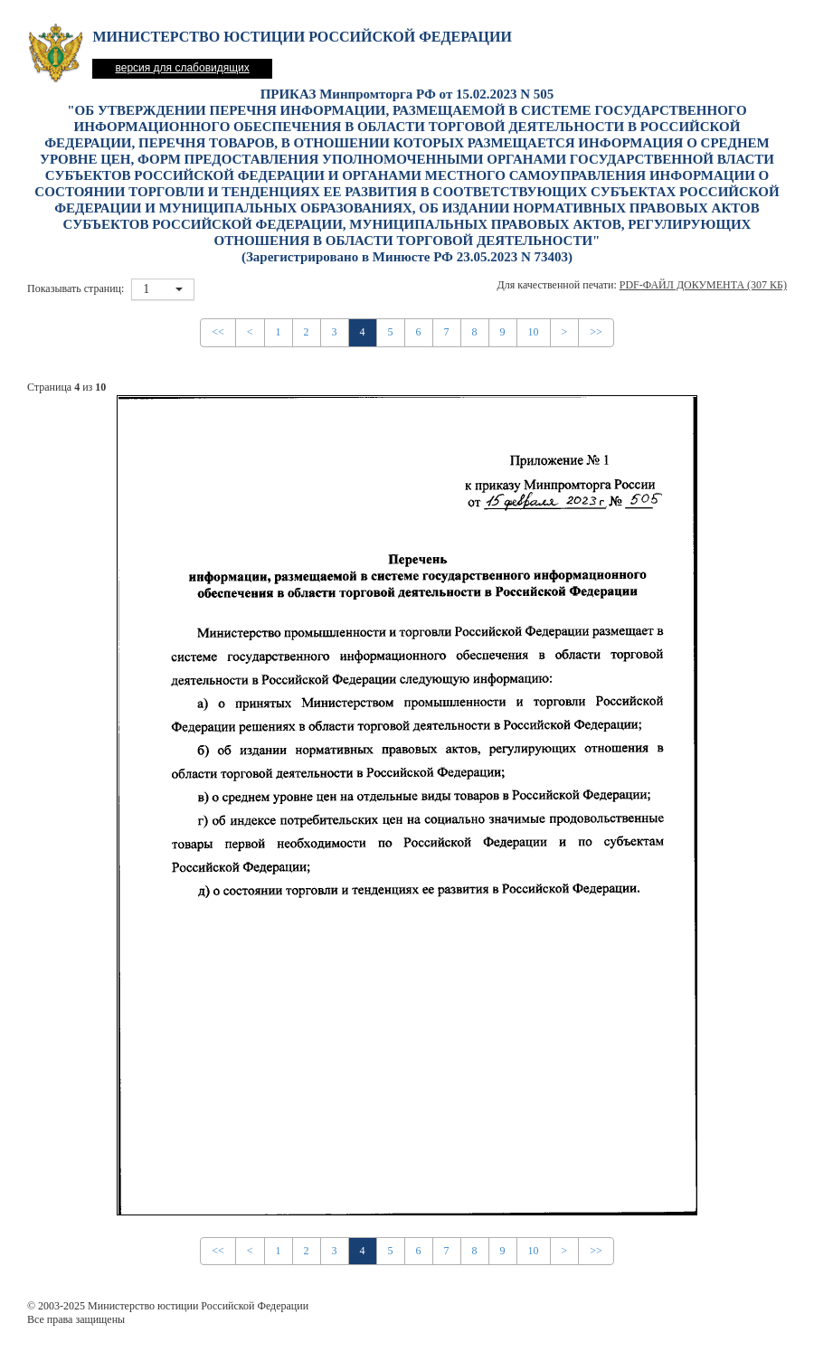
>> (596, 332)
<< (218, 332)
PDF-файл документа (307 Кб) (703, 285)
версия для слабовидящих (182, 67)
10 (533, 332)
